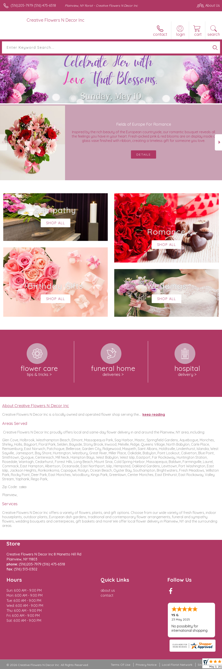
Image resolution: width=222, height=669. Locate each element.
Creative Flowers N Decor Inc (55, 20)
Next (218, 142)
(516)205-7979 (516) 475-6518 (33, 5)
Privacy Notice (146, 665)
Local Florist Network (177, 665)
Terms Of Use (120, 665)
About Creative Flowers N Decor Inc (35, 405)
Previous (3, 142)
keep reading (153, 414)
